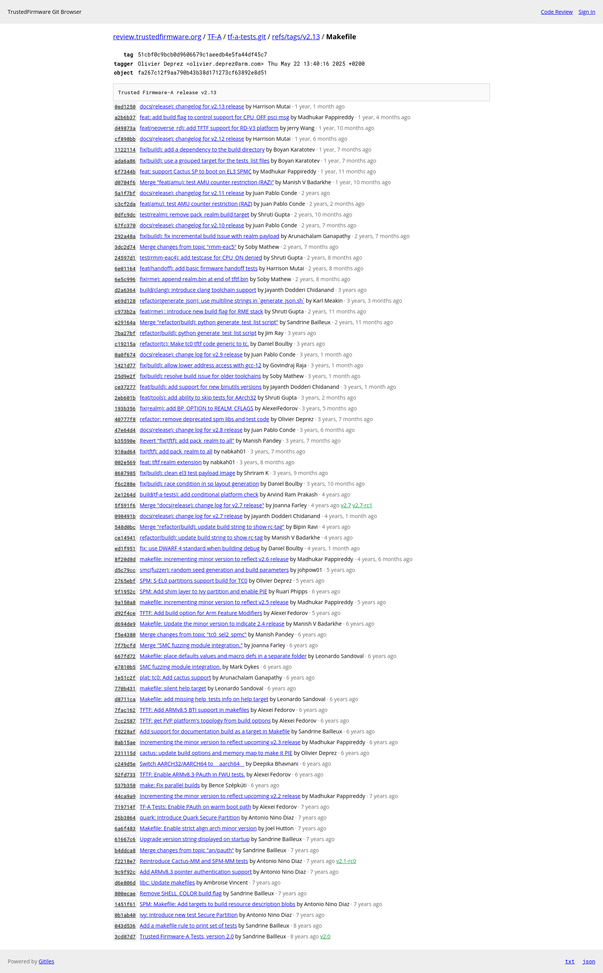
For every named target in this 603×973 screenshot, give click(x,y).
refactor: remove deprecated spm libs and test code (204, 419)
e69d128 (125, 300)
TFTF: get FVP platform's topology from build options (205, 720)
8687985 (125, 473)
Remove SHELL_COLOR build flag (181, 893)
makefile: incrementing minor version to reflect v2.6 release (214, 559)
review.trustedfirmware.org (157, 36)
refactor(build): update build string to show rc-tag (201, 537)
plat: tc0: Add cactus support (175, 677)
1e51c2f (125, 677)
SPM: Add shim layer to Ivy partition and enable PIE (203, 591)
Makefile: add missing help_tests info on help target (204, 699)
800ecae (125, 893)
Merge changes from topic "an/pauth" (187, 850)
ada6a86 (125, 160)
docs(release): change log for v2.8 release (191, 429)
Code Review (557, 11)
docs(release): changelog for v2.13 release (192, 106)
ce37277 (125, 386)
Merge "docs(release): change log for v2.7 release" (202, 505)
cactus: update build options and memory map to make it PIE (216, 752)
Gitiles (46, 961)
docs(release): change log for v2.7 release (191, 516)
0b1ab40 (125, 914)
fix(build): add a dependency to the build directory (202, 149)
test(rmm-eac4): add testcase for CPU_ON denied (201, 257)
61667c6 (125, 839)
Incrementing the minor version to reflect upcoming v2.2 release (220, 796)
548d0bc (125, 526)
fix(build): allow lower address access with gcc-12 (200, 365)
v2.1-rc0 (346, 861)
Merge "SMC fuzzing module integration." (191, 645)
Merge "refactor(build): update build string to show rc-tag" (212, 526)
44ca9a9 (125, 796)
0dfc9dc (125, 214)
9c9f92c (125, 871)
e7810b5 (125, 666)
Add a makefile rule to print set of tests (188, 925)
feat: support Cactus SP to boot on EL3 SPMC (196, 171)
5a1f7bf (125, 193)
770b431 (125, 688)
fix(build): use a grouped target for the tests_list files (204, 160)
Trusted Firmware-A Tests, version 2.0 (187, 936)
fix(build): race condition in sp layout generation (199, 483)
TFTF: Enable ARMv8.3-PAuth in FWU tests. (192, 774)
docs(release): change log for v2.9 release (191, 354)
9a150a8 (125, 602)
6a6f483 (125, 828)
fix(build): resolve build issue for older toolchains (200, 376)
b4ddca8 (125, 850)
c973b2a (125, 311)
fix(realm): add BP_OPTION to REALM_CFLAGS (196, 408)
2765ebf (125, 580)
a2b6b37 (125, 117)
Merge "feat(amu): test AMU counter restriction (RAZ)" (207, 182)
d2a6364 (125, 290)
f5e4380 (125, 634)
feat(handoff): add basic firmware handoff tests (199, 268)
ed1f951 (125, 548)
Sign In (586, 11)
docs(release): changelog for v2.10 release (192, 225)
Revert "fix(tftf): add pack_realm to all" (187, 440)
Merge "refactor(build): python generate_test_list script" (209, 322)
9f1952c (125, 591)
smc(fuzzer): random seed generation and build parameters (214, 569)
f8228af (125, 731)
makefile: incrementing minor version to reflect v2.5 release (214, 602)
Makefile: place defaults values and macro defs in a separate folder (223, 656)
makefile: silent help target (173, 688)
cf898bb (125, 138)
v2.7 (346, 505)
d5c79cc (125, 569)
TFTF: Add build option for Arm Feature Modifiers (201, 612)
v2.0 (325, 936)
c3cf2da (125, 203)
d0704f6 (125, 182)
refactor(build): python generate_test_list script (198, 333)
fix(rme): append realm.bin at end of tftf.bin (194, 279)
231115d (125, 753)
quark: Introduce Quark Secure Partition (190, 817)
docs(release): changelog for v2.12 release (192, 138)
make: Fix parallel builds (170, 785)
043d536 (125, 925)
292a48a (125, 236)
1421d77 (125, 365)
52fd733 (125, 774)
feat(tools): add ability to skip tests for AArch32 (198, 397)
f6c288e (125, 483)
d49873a (125, 128)
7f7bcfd (125, 645)
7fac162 (125, 709)
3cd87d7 (125, 936)
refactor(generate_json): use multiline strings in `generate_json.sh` (222, 300)
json (588, 961)
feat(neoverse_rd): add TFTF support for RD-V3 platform (209, 128)
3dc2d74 (125, 246)
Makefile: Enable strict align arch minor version (198, 828)
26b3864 (125, 817)
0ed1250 (125, 106)
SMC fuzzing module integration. (180, 666)
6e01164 (125, 268)
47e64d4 (125, 430)
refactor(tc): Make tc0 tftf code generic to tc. (194, 343)
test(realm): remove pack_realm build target (194, 214)
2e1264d (125, 494)
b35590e (125, 440)
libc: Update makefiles (167, 882)
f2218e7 (125, 861)
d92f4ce (125, 613)
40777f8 (125, 419)
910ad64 (125, 451)
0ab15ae (125, 742)
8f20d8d (125, 559)
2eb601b (125, 397)
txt (570, 961)
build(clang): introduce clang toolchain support (198, 289)
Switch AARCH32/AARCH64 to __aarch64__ (192, 763)
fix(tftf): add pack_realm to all (176, 451)
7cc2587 (125, 720)
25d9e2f (125, 376)
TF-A (214, 36)
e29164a (125, 322)
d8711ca (125, 699)
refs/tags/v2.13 (296, 36)
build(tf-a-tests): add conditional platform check (199, 494)
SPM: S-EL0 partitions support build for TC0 (193, 580)
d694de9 (125, 623)
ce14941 (125, 537)
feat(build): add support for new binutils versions (201, 386)
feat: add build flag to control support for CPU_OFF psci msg (214, 117)
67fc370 (125, 225)
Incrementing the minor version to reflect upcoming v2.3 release (220, 742)
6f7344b (125, 171)
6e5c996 (125, 279)
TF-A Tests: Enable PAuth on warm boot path (195, 806)
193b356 (125, 408)
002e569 (125, 462)
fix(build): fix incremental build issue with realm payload (209, 236)
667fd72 (125, 656)
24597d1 (125, 257)
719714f (125, 806)
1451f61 (125, 904)
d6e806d (125, 882)
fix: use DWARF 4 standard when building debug (200, 548)
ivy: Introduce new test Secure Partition (189, 914)
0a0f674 (125, 354)
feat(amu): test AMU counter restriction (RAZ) (196, 203)
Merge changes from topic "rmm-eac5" (188, 246)
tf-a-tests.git (247, 36)
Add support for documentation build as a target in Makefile (215, 731)
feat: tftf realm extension (171, 462)
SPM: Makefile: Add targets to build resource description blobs (217, 904)
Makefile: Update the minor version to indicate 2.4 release (212, 623)
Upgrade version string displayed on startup (195, 839)
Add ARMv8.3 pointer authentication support (196, 871)
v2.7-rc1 (363, 505)
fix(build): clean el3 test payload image (187, 473)
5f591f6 (125, 505)
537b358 (125, 785)
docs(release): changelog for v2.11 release (192, 193)
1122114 (125, 149)
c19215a (125, 343)
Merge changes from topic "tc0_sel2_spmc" (193, 634)
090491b (125, 516)
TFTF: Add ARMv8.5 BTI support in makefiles (194, 709)
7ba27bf (125, 333)
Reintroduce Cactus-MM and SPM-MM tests (194, 861)
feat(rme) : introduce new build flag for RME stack (201, 311)
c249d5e (125, 763)
